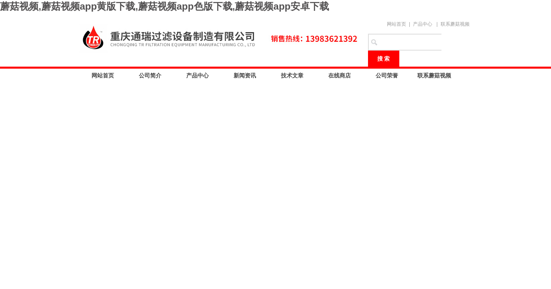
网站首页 (396, 24)
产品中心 (422, 24)
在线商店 (339, 75)
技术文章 (292, 75)
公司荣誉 (387, 75)
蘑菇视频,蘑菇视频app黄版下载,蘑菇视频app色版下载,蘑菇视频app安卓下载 (164, 6)
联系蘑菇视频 (455, 24)
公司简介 (150, 75)
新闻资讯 (245, 75)
